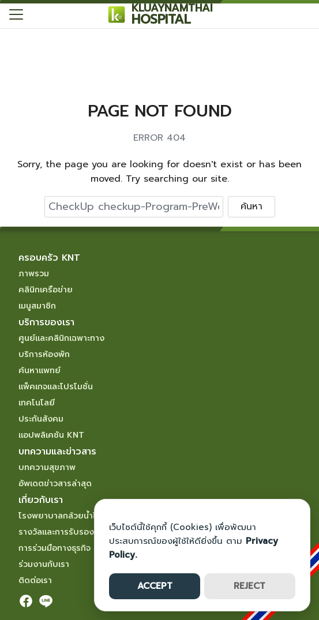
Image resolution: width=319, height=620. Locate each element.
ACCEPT (154, 586)
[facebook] (25, 600)
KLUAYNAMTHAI (172, 8)
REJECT (249, 586)
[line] (45, 600)
